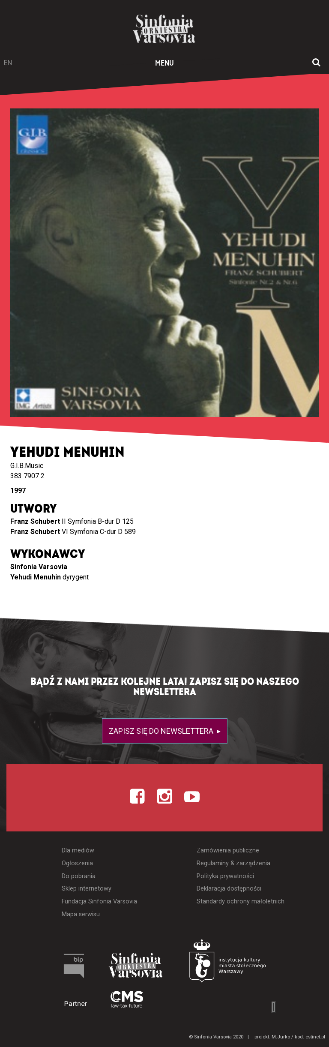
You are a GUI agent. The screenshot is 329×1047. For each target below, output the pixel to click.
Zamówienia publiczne (228, 850)
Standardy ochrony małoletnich (240, 901)
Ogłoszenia (77, 863)
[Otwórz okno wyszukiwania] (316, 63)
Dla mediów (78, 850)
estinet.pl (315, 1037)
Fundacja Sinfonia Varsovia (99, 901)
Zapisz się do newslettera (162, 730)
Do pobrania (79, 876)
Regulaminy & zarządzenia (233, 863)
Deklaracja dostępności (229, 888)
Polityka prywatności (225, 876)
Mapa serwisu (81, 914)
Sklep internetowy (86, 888)
